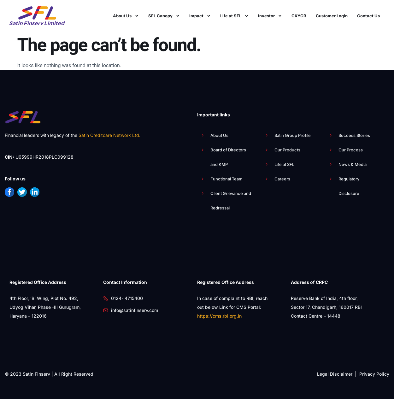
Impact (200, 16)
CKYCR (298, 15)
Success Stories (354, 135)
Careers (282, 178)
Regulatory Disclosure (348, 186)
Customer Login (332, 15)
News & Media (352, 164)
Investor (270, 16)
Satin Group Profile (292, 135)
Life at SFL (234, 16)
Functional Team (226, 178)
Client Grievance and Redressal (230, 200)
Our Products (287, 149)
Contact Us (368, 15)
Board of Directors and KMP (228, 157)
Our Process (350, 149)
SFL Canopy (164, 16)
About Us (126, 16)
